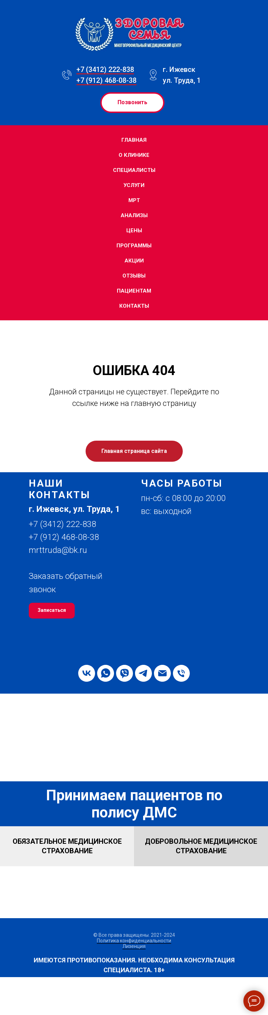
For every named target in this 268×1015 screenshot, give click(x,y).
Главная (134, 140)
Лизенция (134, 946)
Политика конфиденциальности (134, 940)
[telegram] (143, 673)
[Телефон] (181, 673)
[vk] (86, 673)
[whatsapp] (105, 673)
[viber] (124, 673)
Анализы (134, 215)
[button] (78, 509)
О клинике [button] (134, 155)
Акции (134, 261)
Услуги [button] (134, 185)
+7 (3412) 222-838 (105, 69)
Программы (134, 245)
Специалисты (134, 170)
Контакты (134, 306)
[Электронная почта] (162, 673)
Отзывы (134, 276)
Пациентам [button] (134, 291)
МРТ (134, 200)
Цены (134, 230)
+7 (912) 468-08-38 (106, 80)
